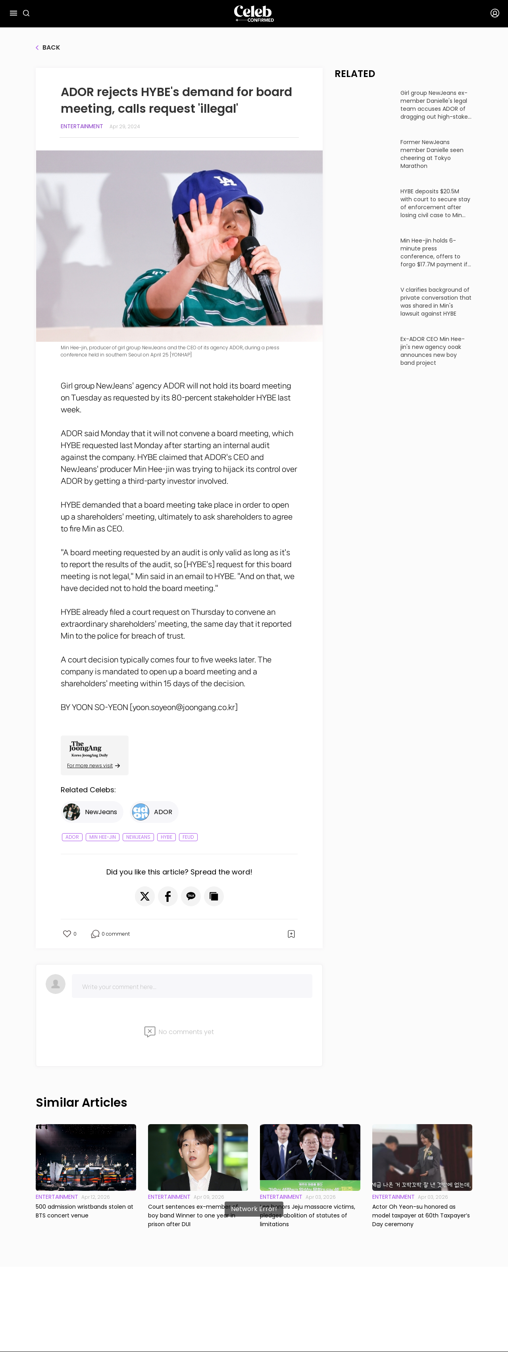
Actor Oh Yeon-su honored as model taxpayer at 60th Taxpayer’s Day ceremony (421, 1215)
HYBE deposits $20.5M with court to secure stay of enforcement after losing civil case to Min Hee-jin (435, 203)
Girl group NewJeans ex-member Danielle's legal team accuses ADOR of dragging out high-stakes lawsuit (435, 105)
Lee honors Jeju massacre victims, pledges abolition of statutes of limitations (307, 1215)
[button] (145, 896)
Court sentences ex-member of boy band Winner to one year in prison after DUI (193, 1215)
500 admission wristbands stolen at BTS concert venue (84, 1211)
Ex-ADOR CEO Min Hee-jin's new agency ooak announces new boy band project (432, 351)
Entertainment (82, 126)
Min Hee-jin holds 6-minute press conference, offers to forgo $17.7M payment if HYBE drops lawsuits (434, 252)
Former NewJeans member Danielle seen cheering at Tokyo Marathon (432, 154)
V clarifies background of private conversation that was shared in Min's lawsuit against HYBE (435, 302)
